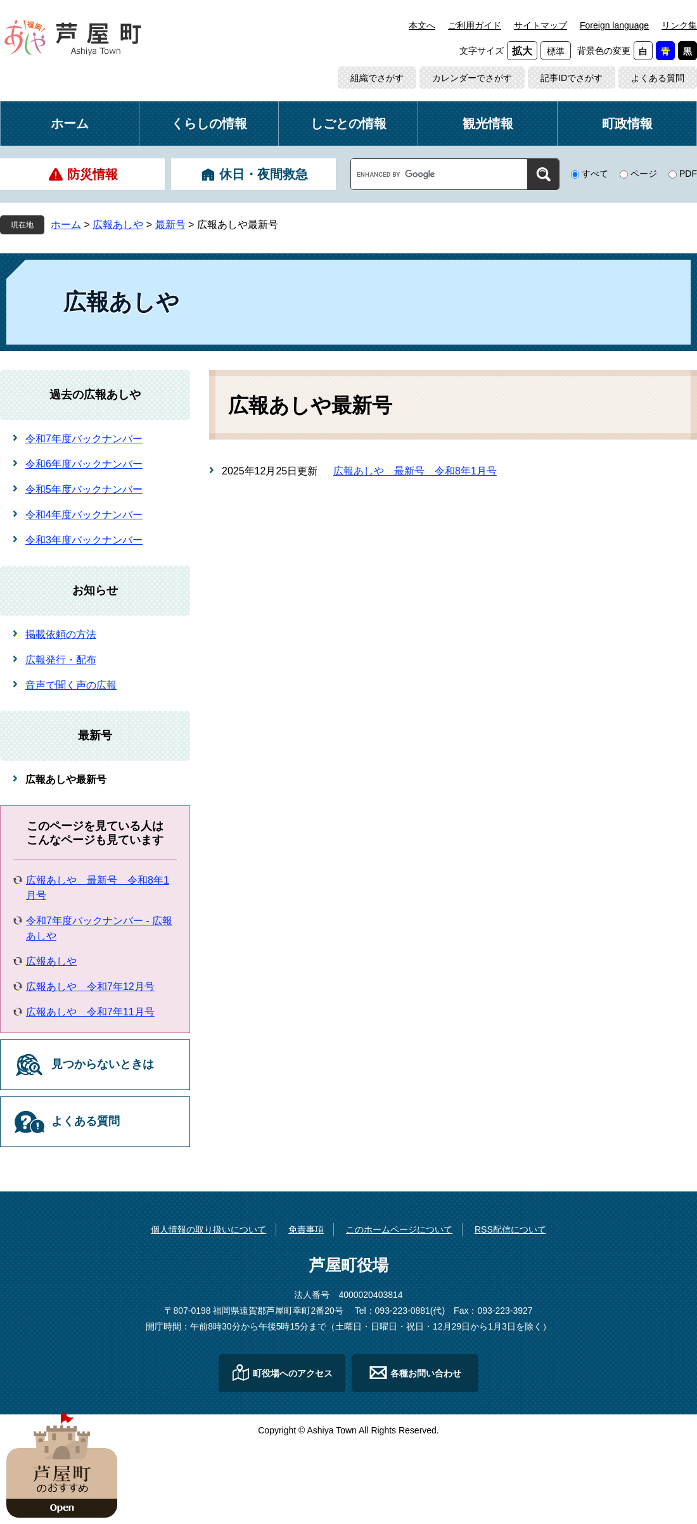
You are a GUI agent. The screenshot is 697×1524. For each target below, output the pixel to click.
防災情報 (92, 174)
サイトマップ (540, 25)
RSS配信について (510, 1229)
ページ (643, 173)
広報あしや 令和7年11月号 (90, 1011)
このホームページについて (399, 1229)
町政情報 (627, 123)
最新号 (170, 224)
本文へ (422, 25)
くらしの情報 (209, 123)
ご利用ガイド (474, 25)
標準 (556, 51)
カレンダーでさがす (472, 78)
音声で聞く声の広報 (71, 685)
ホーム (70, 123)
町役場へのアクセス (293, 1373)
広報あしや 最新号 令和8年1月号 (415, 471)
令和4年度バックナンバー (84, 514)
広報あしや (118, 224)
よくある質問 (657, 78)
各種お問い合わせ (425, 1373)
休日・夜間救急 (263, 174)
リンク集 (679, 25)
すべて (595, 173)
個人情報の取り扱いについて (208, 1229)
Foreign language (614, 25)
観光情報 (488, 123)
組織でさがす (377, 78)
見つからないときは (102, 1064)
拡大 (522, 51)
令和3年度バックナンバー (84, 540)
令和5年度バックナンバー (84, 489)
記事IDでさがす (571, 78)
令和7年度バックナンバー (84, 438)
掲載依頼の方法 (60, 634)
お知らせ (95, 590)
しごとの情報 (348, 123)
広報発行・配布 (60, 659)
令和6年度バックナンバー (84, 464)
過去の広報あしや (95, 394)
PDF (688, 173)
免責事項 (306, 1229)
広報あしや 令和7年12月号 (90, 986)
